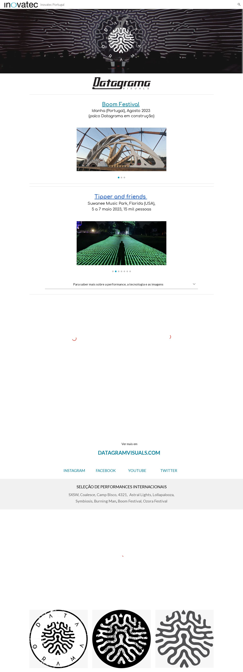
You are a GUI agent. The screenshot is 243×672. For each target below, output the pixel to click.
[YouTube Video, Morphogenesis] (169, 400)
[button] (239, 4)
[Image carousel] (121, 153)
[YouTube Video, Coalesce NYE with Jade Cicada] (74, 402)
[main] (121, 110)
